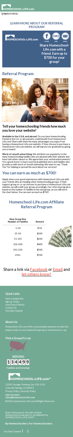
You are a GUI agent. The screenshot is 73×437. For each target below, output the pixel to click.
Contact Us (11, 307)
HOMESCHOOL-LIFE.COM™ (20, 417)
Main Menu (10, 13)
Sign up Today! (12, 301)
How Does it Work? (15, 304)
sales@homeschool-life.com (20, 397)
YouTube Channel (14, 310)
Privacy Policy (12, 391)
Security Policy (28, 391)
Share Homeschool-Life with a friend (23, 412)
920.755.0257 (12, 395)
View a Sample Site (14, 298)
